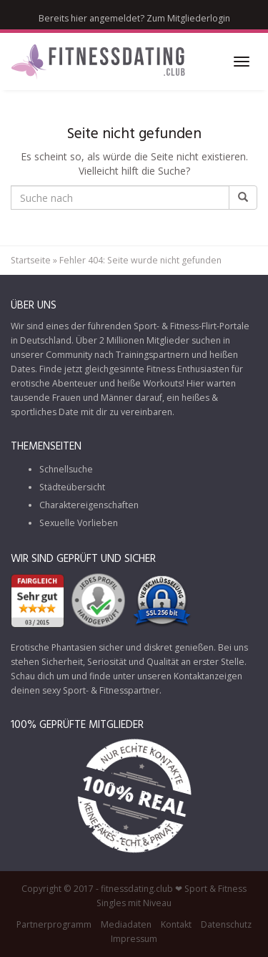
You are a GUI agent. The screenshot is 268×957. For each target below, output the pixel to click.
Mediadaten (126, 924)
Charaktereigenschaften (89, 505)
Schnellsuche (66, 469)
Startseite (31, 260)
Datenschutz (226, 924)
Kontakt (176, 924)
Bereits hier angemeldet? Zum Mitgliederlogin (134, 18)
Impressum (134, 939)
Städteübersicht (72, 487)
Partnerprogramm (53, 924)
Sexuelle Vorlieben (78, 523)
